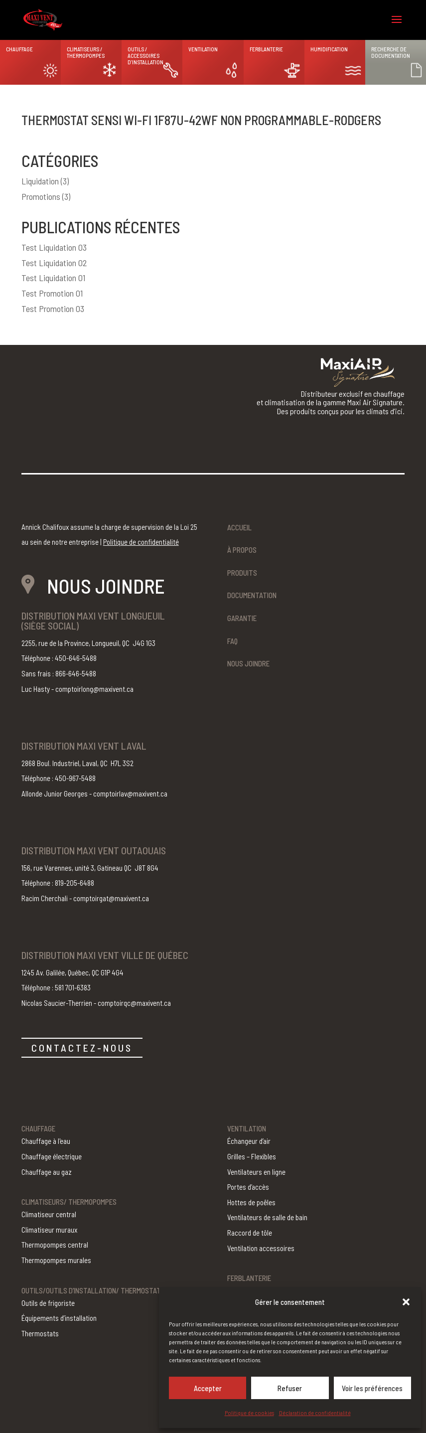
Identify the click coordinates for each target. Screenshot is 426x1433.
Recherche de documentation (390, 52)
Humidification (329, 49)
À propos (242, 549)
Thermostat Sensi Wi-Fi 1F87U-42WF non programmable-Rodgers (201, 120)
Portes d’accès (248, 1186)
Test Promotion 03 (52, 308)
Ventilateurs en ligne (256, 1171)
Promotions (40, 196)
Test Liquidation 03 (54, 247)
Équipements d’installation (59, 1317)
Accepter (208, 1388)
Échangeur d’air (249, 1140)
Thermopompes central (54, 1244)
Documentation (252, 595)
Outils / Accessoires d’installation (145, 55)
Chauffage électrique (51, 1156)
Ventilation (203, 49)
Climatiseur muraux (49, 1229)
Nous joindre (248, 663)
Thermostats (40, 1333)
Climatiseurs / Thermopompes (86, 52)
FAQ (232, 641)
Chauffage (19, 49)
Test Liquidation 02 (54, 262)
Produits (242, 572)
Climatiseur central (48, 1214)
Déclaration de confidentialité (315, 1412)
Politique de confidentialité (141, 541)
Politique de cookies (249, 1412)
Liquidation (40, 180)
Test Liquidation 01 (53, 277)
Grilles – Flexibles (251, 1156)
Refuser (290, 1388)
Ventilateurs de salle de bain (267, 1217)
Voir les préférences (372, 1388)
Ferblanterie (266, 49)
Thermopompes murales (56, 1260)
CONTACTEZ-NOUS (82, 1048)
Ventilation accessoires (260, 1248)
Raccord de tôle (249, 1232)
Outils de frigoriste (48, 1302)
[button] (406, 1302)
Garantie (242, 618)
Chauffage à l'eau (45, 1140)
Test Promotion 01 (52, 293)
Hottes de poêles (251, 1202)
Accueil (239, 527)
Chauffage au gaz (46, 1171)
